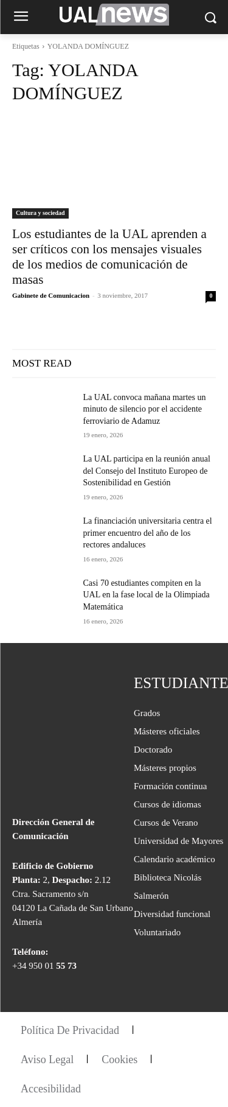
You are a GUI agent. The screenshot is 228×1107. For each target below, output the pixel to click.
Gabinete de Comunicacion (50, 295)
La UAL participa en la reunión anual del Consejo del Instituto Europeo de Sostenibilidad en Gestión (146, 470)
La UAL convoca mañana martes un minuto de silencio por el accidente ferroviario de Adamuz (144, 409)
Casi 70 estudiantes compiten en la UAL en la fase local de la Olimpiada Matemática (146, 594)
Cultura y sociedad (40, 212)
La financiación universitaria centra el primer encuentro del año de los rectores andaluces (147, 532)
